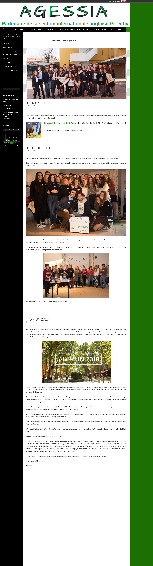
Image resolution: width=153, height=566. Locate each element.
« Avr (5, 145)
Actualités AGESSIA (17, 29)
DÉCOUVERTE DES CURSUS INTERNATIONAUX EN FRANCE (10, 114)
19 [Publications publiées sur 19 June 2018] (6, 140)
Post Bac (112, 29)
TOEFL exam (6, 118)
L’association (30, 29)
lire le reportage (76, 130)
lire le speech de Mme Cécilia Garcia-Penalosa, (61, 123)
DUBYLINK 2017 (39, 148)
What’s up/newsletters (10, 70)
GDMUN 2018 (38, 103)
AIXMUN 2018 (38, 319)
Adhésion (40, 29)
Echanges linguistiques (67, 29)
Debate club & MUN (51, 29)
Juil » (17, 145)
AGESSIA (7, 29)
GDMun (55, 115)
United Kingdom (124, 1)
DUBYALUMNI (121, 29)
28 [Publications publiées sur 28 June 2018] (11, 142)
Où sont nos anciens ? (100, 29)
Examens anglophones (84, 29)
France (122, 1)
